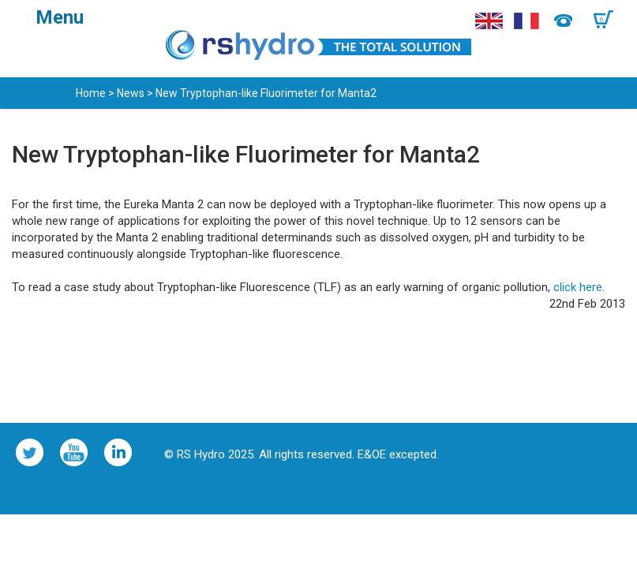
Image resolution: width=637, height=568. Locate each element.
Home (91, 93)
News (130, 93)
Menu (60, 17)
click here (577, 287)
